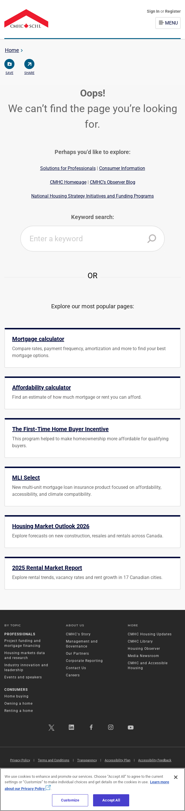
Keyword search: (92, 217)
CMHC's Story (78, 634)
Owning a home (18, 703)
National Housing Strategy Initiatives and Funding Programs (92, 196)
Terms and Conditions (53, 760)
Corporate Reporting (84, 661)
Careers (73, 675)
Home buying (16, 696)
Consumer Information (122, 168)
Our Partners (77, 654)
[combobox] (92, 239)
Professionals (19, 634)
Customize (70, 800)
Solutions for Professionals (68, 168)
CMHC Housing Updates (150, 634)
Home (12, 50)
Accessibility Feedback (154, 760)
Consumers (16, 690)
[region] (92, 789)
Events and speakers (23, 677)
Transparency (87, 760)
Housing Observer (144, 649)
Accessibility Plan (117, 760)
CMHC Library (140, 641)
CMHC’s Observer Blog (112, 182)
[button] (152, 238)
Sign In (153, 11)
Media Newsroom (143, 656)
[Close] (175, 777)
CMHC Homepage (68, 182)
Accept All (111, 800)
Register (173, 11)
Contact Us (76, 668)
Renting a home (18, 711)
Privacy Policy (20, 760)
